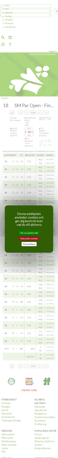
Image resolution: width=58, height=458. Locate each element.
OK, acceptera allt (29, 232)
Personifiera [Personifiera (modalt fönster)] (29, 244)
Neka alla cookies (29, 238)
